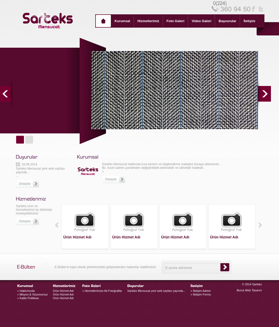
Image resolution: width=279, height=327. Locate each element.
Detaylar (25, 221)
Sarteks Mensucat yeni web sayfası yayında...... (40, 176)
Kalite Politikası (28, 298)
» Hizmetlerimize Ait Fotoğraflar (102, 290)
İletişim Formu (201, 294)
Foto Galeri (176, 21)
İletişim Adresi (201, 290)
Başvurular (227, 21)
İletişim (249, 21)
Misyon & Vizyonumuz (32, 294)
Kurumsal (122, 21)
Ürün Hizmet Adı (63, 290)
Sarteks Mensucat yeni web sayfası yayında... (156, 290)
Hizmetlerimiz (148, 21)
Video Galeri (201, 21)
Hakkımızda (26, 290)
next (264, 94)
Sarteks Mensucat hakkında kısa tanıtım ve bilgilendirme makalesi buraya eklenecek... (161, 164)
